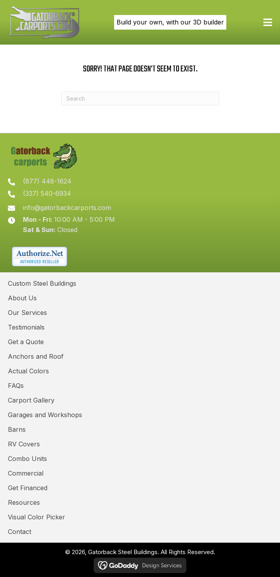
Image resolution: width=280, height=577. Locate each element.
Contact (19, 532)
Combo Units (27, 459)
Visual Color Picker (36, 517)
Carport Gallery (31, 400)
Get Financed (27, 488)
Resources (24, 502)
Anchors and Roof (36, 356)
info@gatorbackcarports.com (67, 208)
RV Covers (24, 444)
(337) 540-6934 (47, 193)
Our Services (27, 313)
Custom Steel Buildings (42, 283)
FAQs (16, 386)
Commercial (25, 473)
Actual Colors (28, 371)
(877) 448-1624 (47, 181)
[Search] (140, 98)
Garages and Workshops (45, 415)
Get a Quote (26, 342)
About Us (22, 298)
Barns (17, 429)
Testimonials (26, 327)
